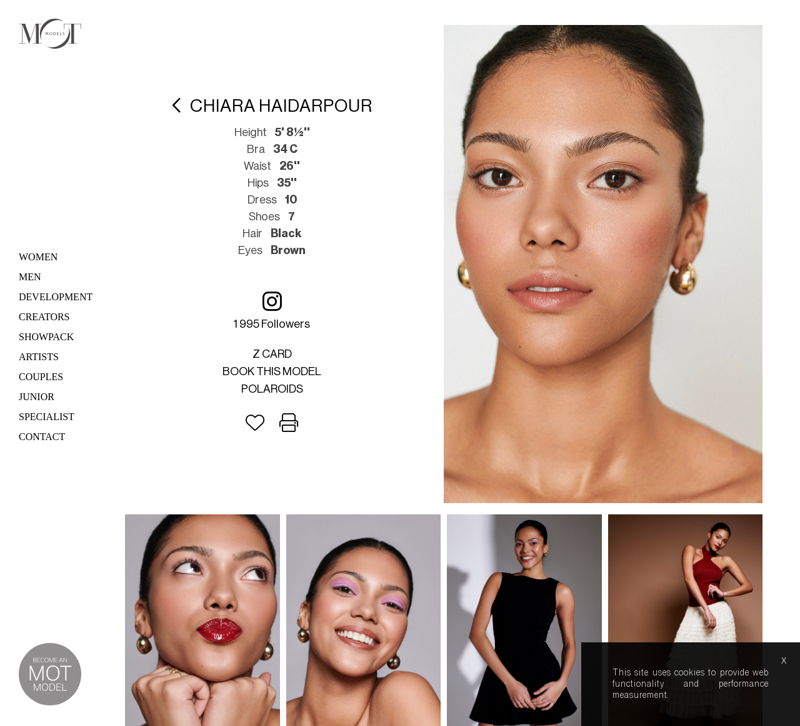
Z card (272, 354)
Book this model (271, 371)
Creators (44, 316)
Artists (39, 356)
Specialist (46, 416)
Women (38, 257)
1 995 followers (272, 310)
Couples (41, 376)
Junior (36, 396)
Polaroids (272, 389)
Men (30, 277)
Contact (42, 436)
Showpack (46, 336)
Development (55, 297)
